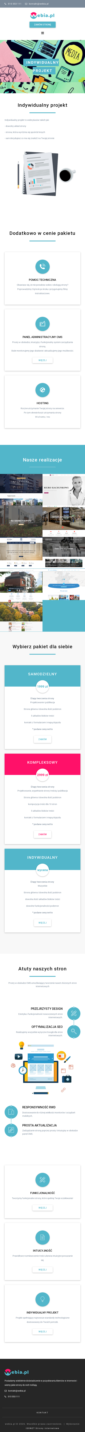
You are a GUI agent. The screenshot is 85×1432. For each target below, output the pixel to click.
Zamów (42, 739)
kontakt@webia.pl (39, 4)
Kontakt (42, 1413)
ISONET (30, 1428)
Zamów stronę (42, 24)
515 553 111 (15, 4)
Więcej (43, 360)
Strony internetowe (47, 1428)
